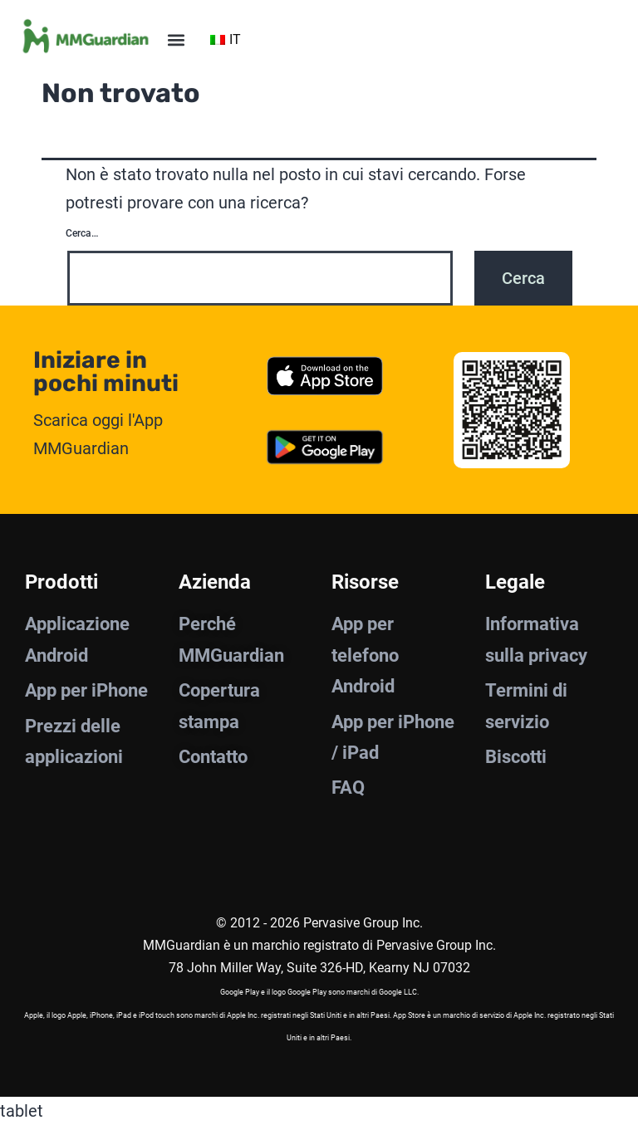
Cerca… (82, 233)
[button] (175, 39)
